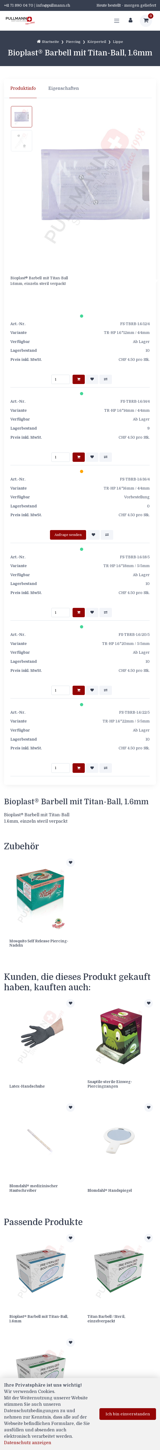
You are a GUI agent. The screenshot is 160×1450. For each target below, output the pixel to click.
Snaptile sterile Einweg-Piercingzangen (109, 1084)
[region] (80, 88)
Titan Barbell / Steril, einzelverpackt (106, 1318)
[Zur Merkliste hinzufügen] (70, 862)
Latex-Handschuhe (27, 1086)
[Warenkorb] (146, 21)
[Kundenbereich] (130, 21)
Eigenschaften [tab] (63, 88)
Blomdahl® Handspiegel (109, 1190)
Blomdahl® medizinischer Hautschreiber (33, 1188)
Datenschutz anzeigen (27, 1442)
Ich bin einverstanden (128, 1414)
